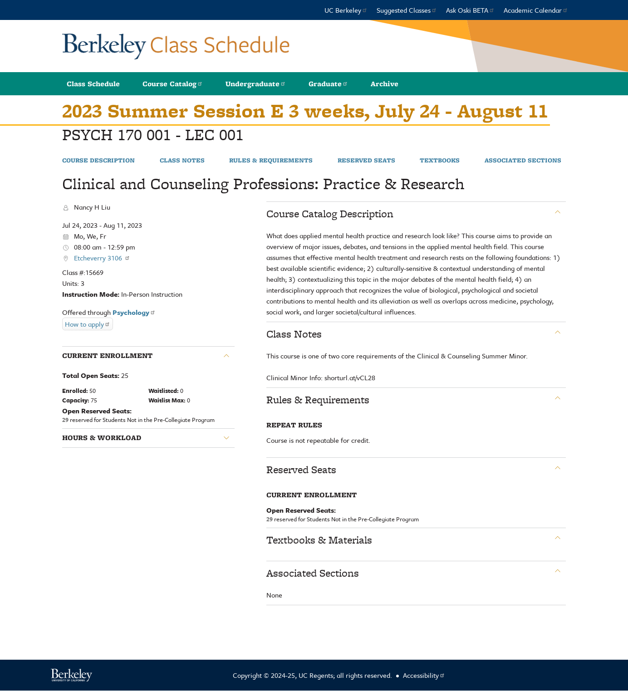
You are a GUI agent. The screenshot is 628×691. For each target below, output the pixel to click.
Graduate (328, 83)
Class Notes (182, 160)
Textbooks (440, 160)
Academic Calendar (536, 10)
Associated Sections (523, 160)
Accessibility (424, 675)
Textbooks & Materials (319, 540)
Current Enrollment (107, 355)
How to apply (87, 324)
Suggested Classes (407, 10)
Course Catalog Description (329, 213)
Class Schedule (93, 83)
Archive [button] (384, 83)
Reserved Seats (366, 160)
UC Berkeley (346, 10)
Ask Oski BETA (470, 10)
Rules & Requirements (271, 160)
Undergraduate (256, 83)
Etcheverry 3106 (102, 258)
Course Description (98, 160)
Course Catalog (172, 83)
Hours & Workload (101, 437)
